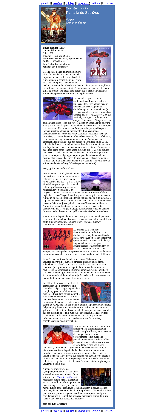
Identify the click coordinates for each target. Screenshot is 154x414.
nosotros (108, 3)
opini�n (70, 3)
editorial (96, 3)
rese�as (57, 3)
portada (45, 3)
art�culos (83, 3)
